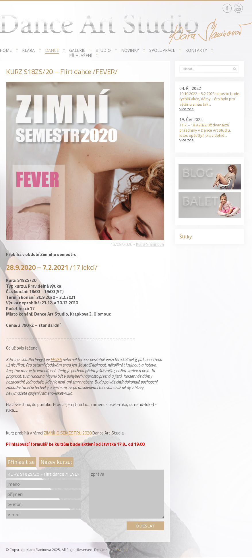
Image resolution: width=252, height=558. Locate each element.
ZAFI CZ (121, 549)
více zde (186, 108)
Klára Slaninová (150, 244)
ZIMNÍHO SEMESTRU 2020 (68, 433)
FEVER (56, 359)
